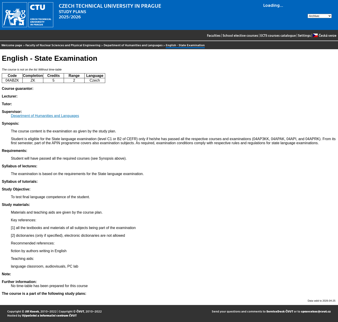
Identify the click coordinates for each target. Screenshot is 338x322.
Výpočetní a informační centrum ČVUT (49, 315)
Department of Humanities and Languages (133, 45)
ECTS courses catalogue (278, 35)
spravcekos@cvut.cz (316, 311)
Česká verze (324, 35)
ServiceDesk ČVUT (279, 311)
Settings (304, 35)
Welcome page (11, 45)
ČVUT (80, 311)
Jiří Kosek (32, 311)
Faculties (214, 35)
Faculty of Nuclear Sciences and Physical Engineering (62, 45)
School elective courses (240, 35)
